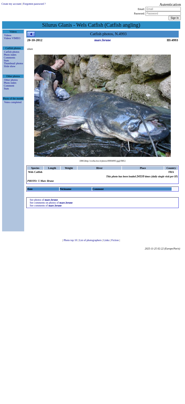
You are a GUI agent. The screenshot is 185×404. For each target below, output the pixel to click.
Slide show (10, 66)
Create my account (11, 3)
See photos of (44, 199)
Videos (8, 35)
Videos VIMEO (12, 38)
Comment (9, 85)
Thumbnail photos (13, 63)
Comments (9, 57)
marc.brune (102, 40)
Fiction (115, 240)
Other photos (11, 79)
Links (107, 240)
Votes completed (13, 102)
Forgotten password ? (34, 3)
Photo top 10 (71, 240)
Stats (6, 60)
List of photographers (90, 240)
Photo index (10, 54)
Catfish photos (11, 51)
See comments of (45, 205)
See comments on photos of (51, 202)
